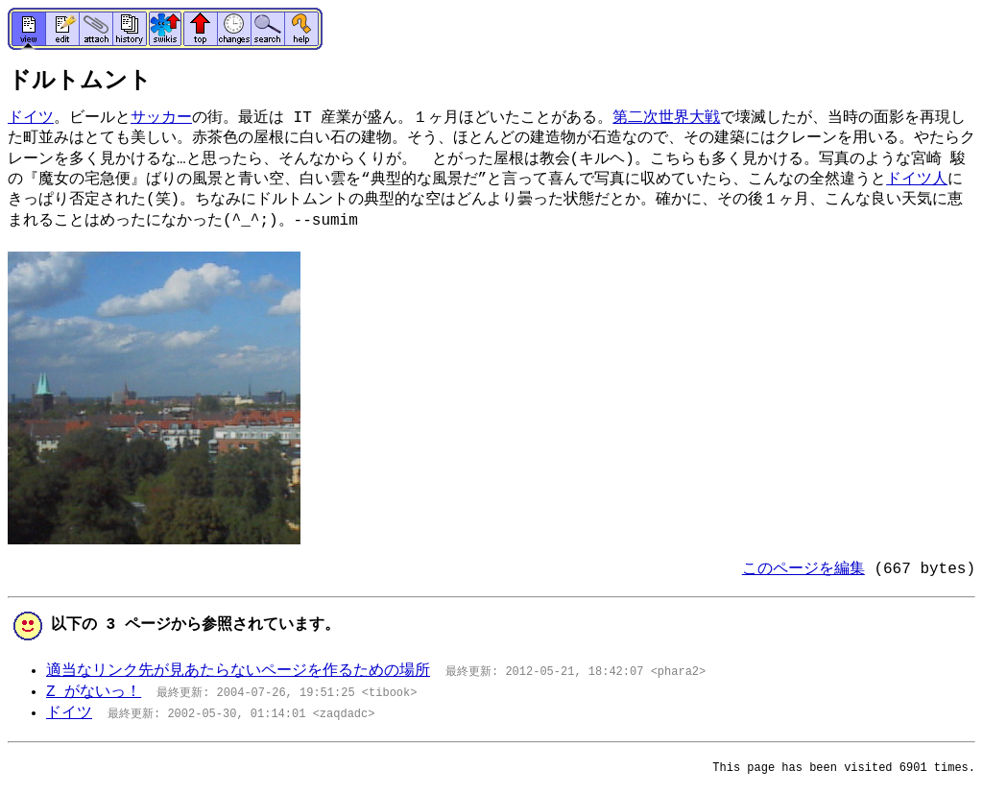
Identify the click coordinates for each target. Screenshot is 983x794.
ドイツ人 (916, 179)
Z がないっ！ (93, 692)
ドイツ (31, 118)
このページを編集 (803, 569)
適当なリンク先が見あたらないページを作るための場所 (238, 671)
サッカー (161, 118)
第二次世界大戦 (666, 118)
